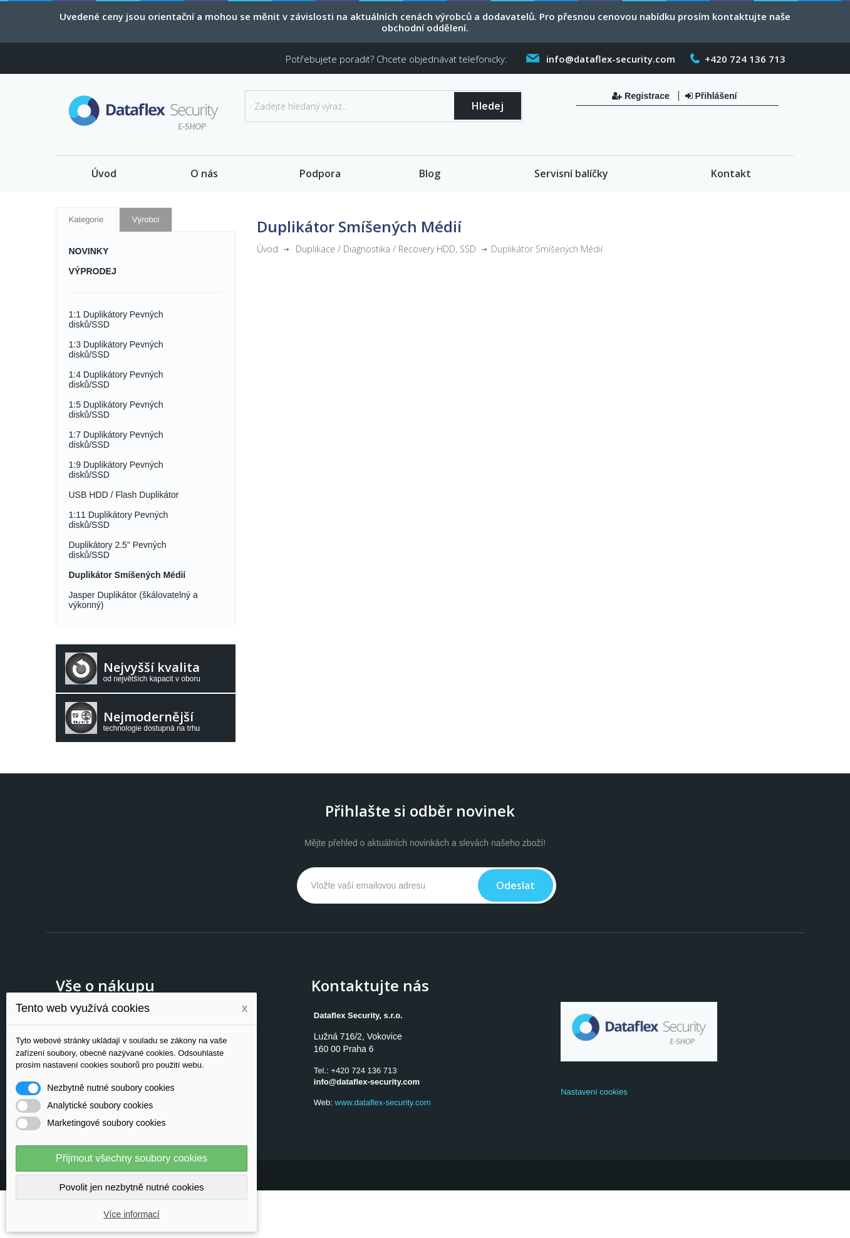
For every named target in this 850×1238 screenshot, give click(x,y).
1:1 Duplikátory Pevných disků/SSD (116, 319)
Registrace (641, 96)
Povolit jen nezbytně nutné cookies (132, 1187)
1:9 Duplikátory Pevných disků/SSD (116, 470)
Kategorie (86, 219)
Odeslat (515, 885)
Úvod (104, 173)
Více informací (131, 1214)
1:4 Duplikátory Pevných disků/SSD (116, 379)
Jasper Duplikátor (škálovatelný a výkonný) (133, 600)
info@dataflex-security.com (367, 1081)
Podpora (320, 173)
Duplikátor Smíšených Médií (127, 575)
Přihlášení (711, 96)
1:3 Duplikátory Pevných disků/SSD (116, 349)
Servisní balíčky (571, 173)
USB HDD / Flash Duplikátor (124, 495)
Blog (429, 173)
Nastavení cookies (594, 1091)
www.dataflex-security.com (383, 1102)
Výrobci (145, 219)
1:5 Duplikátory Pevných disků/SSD (116, 410)
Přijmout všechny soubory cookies (131, 1158)
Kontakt (731, 173)
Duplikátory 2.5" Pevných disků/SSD (118, 550)
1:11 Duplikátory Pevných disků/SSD (118, 520)
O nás (204, 173)
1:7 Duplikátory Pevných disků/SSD (116, 440)
